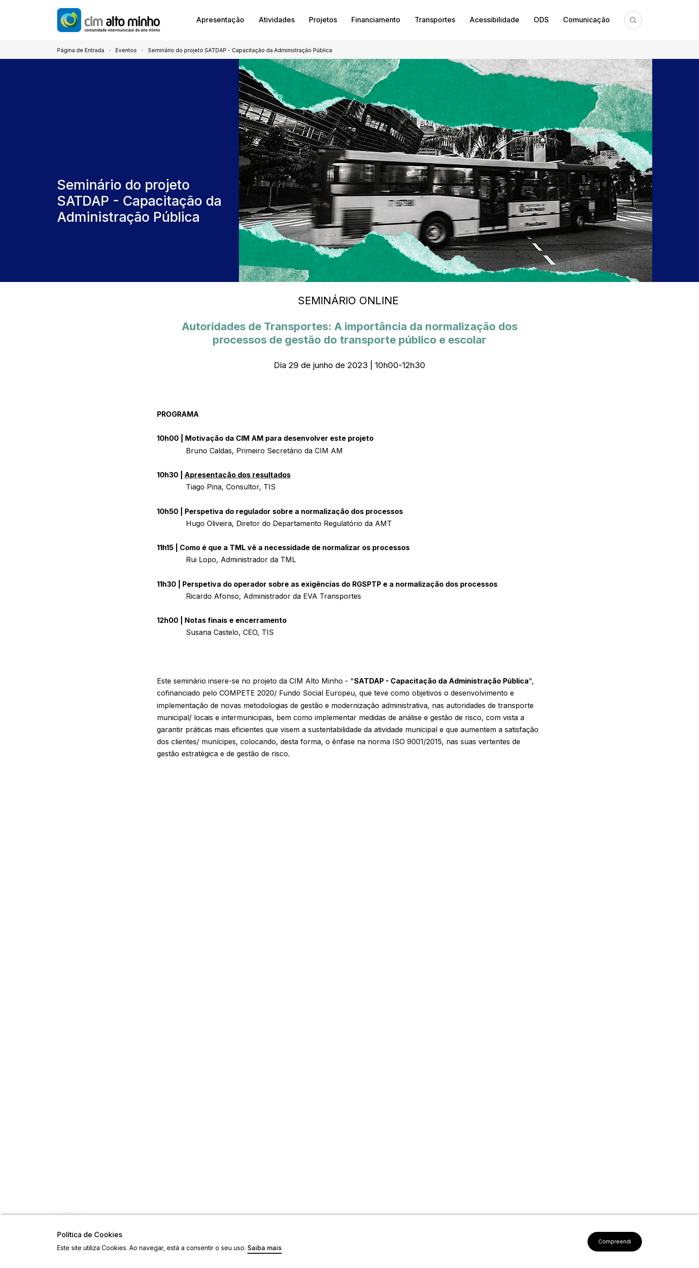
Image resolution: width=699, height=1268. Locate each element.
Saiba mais (264, 1248)
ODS (541, 19)
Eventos (126, 50)
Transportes (435, 19)
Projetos (323, 19)
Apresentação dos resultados (238, 474)
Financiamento (375, 19)
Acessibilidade (494, 19)
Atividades (277, 19)
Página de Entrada (80, 50)
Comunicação (586, 19)
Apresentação (220, 19)
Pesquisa (633, 20)
